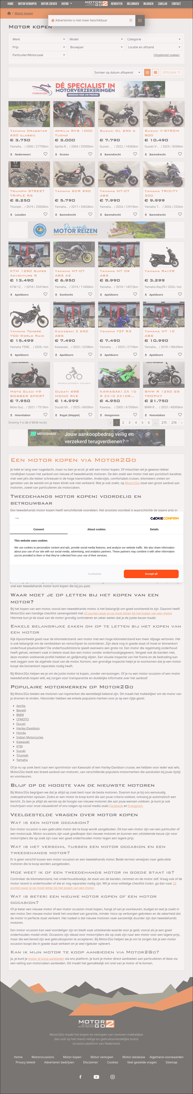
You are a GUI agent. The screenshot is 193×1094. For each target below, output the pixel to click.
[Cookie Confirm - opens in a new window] (164, 518)
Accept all (151, 573)
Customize (94, 573)
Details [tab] (154, 529)
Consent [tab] (38, 529)
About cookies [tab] (96, 529)
